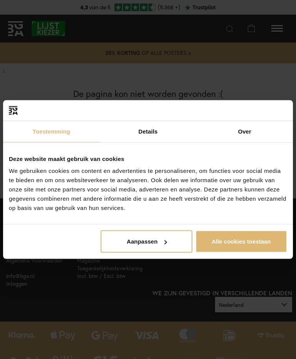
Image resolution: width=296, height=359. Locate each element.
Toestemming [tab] (52, 131)
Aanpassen (147, 241)
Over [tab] (244, 131)
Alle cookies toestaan (241, 241)
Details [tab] (148, 131)
